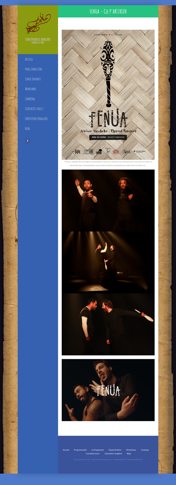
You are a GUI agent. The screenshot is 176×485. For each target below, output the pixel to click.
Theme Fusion (106, 459)
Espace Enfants (115, 450)
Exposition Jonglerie (113, 453)
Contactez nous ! (93, 453)
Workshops (131, 450)
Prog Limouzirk (80, 450)
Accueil (66, 450)
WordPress (139, 459)
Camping (144, 450)
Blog (129, 453)
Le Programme (98, 450)
